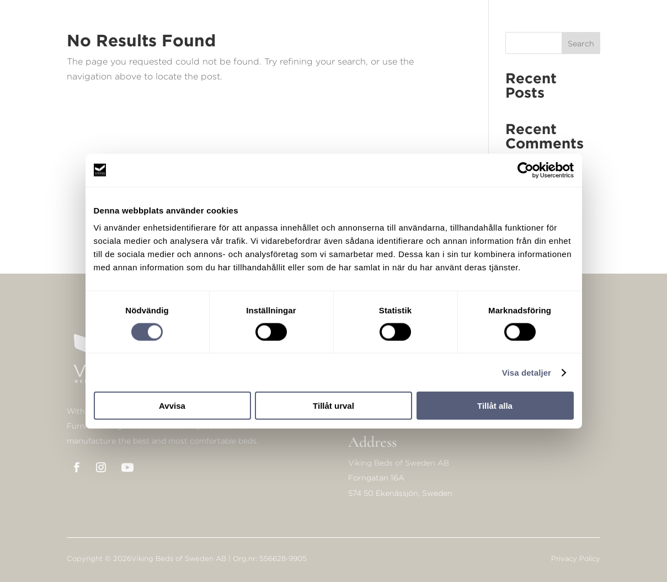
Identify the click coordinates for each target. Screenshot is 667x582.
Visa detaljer (526, 372)
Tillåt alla (495, 405)
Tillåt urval (333, 405)
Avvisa (172, 405)
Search (581, 43)
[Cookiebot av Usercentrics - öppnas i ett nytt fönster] (525, 170)
